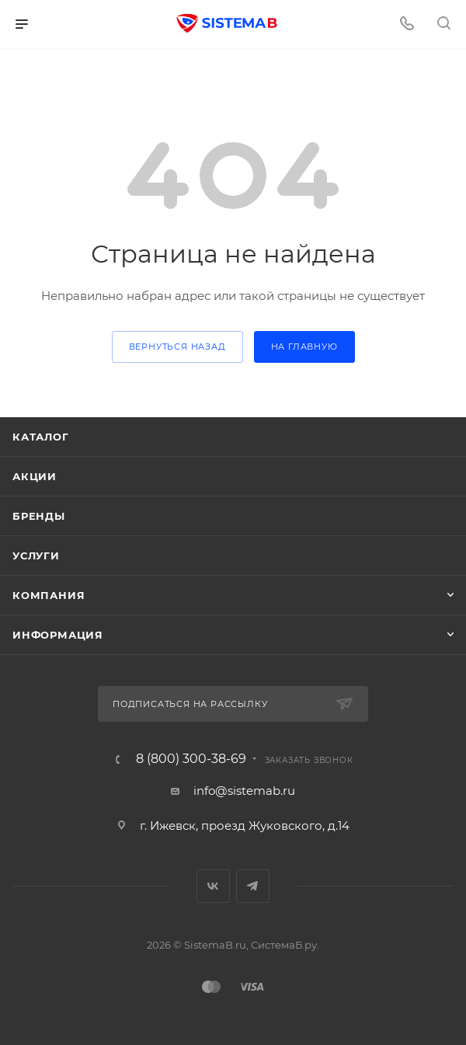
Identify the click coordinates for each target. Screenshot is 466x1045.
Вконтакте (213, 886)
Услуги (36, 555)
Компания (48, 595)
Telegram (253, 886)
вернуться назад (177, 346)
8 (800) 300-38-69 (191, 759)
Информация (57, 635)
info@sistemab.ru (244, 790)
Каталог (40, 436)
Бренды (38, 516)
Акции (34, 476)
